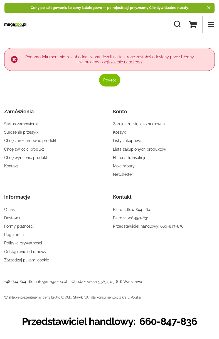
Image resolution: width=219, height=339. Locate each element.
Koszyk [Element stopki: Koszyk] (119, 132)
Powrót (109, 80)
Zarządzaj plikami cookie (26, 260)
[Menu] (210, 24)
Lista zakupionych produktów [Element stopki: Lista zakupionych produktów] (139, 149)
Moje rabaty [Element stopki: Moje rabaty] (124, 166)
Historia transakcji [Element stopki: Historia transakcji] (129, 157)
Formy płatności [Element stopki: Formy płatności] (19, 226)
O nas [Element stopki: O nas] (9, 209)
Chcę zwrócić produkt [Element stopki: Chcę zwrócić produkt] (24, 149)
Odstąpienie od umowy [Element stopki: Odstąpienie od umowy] (25, 251)
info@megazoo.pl (51, 281)
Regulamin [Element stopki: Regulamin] (14, 234)
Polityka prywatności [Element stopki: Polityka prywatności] (23, 243)
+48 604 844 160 (19, 281)
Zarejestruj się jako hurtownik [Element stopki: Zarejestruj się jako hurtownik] (139, 124)
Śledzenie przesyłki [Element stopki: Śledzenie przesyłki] (21, 132)
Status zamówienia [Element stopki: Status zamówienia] (21, 124)
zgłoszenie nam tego (123, 62)
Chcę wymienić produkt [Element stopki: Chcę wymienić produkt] (25, 157)
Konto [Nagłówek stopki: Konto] (120, 111)
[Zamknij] (208, 7)
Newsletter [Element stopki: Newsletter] (123, 174)
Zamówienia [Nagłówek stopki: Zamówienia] (19, 111)
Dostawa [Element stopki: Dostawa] (12, 218)
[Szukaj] (177, 24)
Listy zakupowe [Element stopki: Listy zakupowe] (127, 140)
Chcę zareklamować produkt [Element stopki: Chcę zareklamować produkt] (30, 140)
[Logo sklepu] (15, 24)
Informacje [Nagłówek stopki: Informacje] (17, 197)
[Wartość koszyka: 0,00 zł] (192, 24)
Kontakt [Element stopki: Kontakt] (11, 166)
